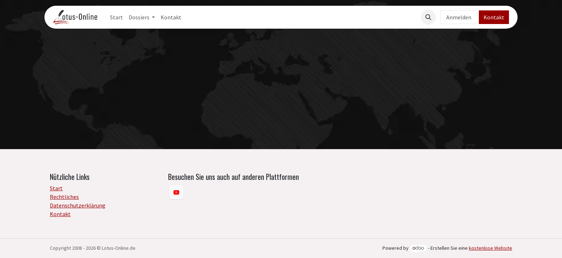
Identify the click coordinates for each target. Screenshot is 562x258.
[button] (428, 17)
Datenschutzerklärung (77, 205)
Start (56, 188)
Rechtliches (64, 196)
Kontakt (494, 17)
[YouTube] (176, 192)
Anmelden (458, 17)
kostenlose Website (490, 248)
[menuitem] (116, 17)
